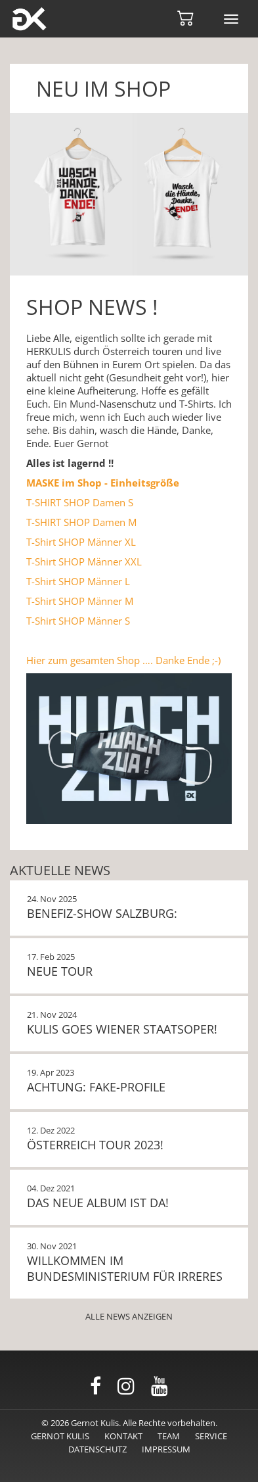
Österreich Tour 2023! (95, 1145)
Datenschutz (97, 1449)
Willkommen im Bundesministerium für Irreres (125, 1268)
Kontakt (123, 1436)
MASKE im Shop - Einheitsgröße (102, 482)
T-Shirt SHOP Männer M (79, 601)
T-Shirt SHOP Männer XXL (84, 561)
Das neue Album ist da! (98, 1202)
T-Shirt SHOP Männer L (78, 581)
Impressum (166, 1449)
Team (169, 1436)
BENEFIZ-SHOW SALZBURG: (102, 913)
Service (211, 1436)
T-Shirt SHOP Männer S (78, 620)
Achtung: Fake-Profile (96, 1087)
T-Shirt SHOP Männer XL (81, 541)
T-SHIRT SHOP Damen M (81, 522)
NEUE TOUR (60, 971)
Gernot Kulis (60, 1436)
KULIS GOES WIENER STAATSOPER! (122, 1029)
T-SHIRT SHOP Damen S (79, 502)
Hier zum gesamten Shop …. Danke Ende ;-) (123, 660)
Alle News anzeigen (129, 1316)
